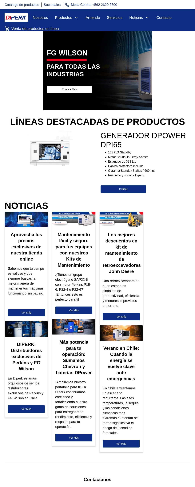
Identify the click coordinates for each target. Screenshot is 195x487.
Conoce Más (69, 89)
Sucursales (52, 5)
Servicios (114, 17)
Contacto (164, 17)
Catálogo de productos (22, 5)
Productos (63, 17)
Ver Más (26, 312)
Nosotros (40, 17)
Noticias (136, 17)
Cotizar (123, 189)
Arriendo (93, 17)
